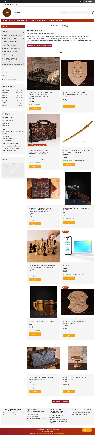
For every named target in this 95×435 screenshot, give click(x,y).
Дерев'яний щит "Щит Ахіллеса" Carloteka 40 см (74, 322)
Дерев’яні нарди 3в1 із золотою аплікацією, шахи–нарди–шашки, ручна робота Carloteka (41, 209)
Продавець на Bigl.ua (47, 431)
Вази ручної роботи (10, 42)
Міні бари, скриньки (32, 416)
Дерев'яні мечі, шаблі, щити (13, 35)
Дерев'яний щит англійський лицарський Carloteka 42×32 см (75, 93)
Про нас (31, 20)
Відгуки (4, 75)
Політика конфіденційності (58, 433)
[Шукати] (87, 12)
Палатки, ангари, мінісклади (13, 64)
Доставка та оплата (42, 20)
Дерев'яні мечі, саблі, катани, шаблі (13, 413)
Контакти (59, 20)
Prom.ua (56, 429)
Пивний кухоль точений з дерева (41, 321)
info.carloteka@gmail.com (14, 146)
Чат (87, 430)
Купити (34, 108)
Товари (11, 20)
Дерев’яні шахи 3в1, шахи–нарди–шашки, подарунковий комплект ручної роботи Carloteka (41, 94)
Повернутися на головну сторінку (40, 45)
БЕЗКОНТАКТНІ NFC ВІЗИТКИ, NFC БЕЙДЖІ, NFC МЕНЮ (81, 413)
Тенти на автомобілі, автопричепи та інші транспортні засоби (10, 59)
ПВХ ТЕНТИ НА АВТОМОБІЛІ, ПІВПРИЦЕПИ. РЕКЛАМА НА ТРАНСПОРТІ (58, 421)
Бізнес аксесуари (9, 55)
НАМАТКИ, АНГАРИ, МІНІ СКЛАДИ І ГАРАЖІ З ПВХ (56, 416)
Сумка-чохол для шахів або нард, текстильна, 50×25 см (41, 378)
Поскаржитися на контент (43, 433)
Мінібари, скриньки (10, 45)
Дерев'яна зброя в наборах (11, 415)
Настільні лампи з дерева (12, 48)
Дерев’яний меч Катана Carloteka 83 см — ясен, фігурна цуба (77, 151)
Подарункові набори (10, 51)
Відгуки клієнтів (22, 20)
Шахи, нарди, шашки (10, 38)
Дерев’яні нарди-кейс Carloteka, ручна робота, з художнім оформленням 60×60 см (41, 152)
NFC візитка (67, 265)
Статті (52, 20)
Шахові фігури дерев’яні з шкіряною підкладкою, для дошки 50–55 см (42, 266)
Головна (4, 20)
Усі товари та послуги (60, 401)
